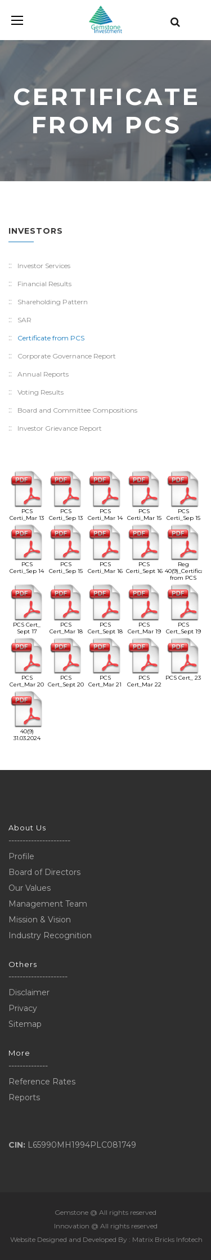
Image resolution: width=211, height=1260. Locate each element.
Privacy (22, 1008)
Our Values (29, 888)
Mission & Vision (39, 920)
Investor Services (43, 265)
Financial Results (44, 283)
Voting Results (40, 392)
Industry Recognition (50, 935)
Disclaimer (29, 992)
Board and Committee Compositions (77, 410)
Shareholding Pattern (52, 302)
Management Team (47, 904)
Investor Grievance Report (59, 428)
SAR (24, 320)
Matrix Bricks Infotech (167, 1239)
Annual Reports (43, 374)
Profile (21, 856)
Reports (24, 1097)
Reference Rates (41, 1082)
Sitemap (25, 1024)
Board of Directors (44, 872)
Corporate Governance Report (66, 356)
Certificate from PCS (50, 338)
